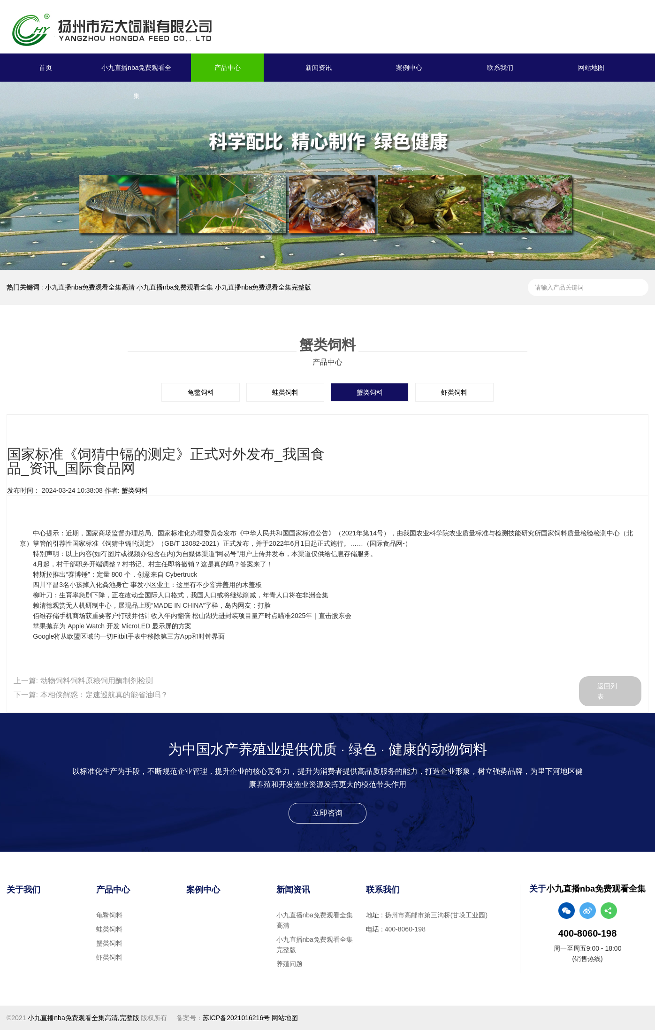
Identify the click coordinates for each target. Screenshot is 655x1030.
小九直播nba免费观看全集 (136, 81)
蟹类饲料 (370, 392)
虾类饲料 (454, 392)
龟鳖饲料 (201, 392)
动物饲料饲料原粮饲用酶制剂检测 (96, 681)
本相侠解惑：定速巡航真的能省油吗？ (104, 695)
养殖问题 (289, 964)
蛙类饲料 (285, 392)
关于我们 (23, 889)
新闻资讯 (318, 67)
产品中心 (227, 67)
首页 (45, 67)
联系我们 (500, 67)
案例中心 (409, 67)
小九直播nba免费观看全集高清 (90, 287)
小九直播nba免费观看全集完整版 (263, 287)
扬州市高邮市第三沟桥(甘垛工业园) (436, 915)
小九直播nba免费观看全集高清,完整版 (83, 1018)
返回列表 (607, 691)
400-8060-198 (405, 929)
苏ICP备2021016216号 (236, 1018)
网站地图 (591, 67)
